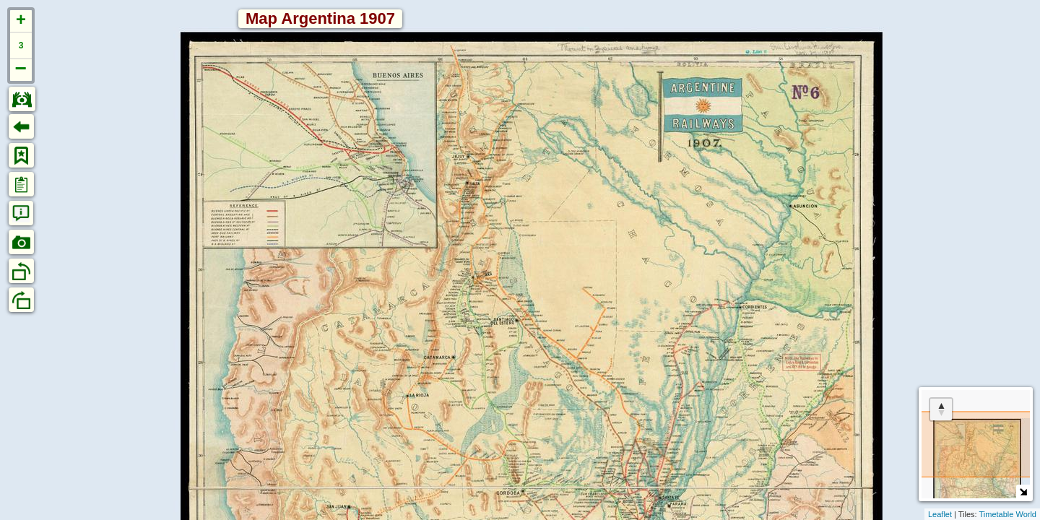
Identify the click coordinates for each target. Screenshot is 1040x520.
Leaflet (940, 514)
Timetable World (1007, 514)
